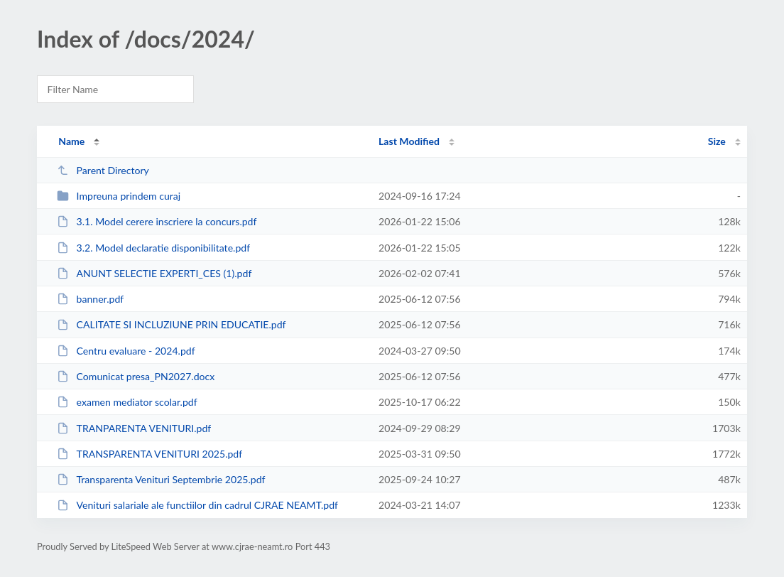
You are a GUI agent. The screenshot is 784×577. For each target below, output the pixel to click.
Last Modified (409, 141)
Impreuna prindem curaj (118, 196)
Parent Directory (103, 170)
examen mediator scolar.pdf (127, 402)
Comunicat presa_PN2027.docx (135, 376)
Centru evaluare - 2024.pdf (126, 351)
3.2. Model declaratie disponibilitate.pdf (153, 248)
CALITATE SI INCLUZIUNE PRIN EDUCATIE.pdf (171, 324)
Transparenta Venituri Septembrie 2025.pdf (161, 479)
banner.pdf (90, 299)
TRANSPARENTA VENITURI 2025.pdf (149, 454)
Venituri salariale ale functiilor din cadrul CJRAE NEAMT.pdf (197, 505)
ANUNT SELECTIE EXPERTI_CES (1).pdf (154, 273)
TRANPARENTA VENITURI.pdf (134, 428)
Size (717, 141)
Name (71, 141)
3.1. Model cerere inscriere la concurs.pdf (156, 221)
